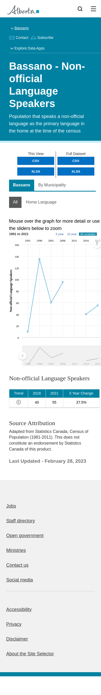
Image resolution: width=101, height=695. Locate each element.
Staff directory (20, 520)
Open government (25, 535)
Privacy (13, 624)
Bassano (21, 28)
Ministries (16, 550)
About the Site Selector (30, 653)
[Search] (80, 8)
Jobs (11, 506)
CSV (76, 161)
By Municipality (52, 185)
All (15, 202)
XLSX (75, 171)
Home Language (41, 202)
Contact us (17, 565)
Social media (19, 579)
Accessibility (19, 609)
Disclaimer (17, 639)
